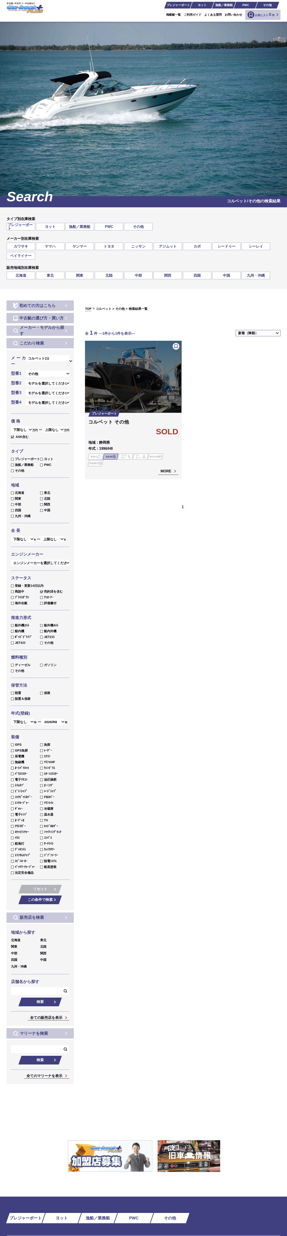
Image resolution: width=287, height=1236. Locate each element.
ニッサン (138, 246)
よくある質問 (213, 14)
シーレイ (256, 246)
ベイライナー (21, 256)
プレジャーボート (178, 5)
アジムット (168, 246)
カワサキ (21, 246)
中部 (138, 275)
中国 (226, 275)
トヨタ (109, 246)
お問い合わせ (233, 14)
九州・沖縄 (256, 275)
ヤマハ (50, 246)
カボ (197, 246)
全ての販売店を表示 (46, 1018)
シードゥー (226, 246)
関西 (167, 275)
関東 (79, 275)
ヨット (202, 5)
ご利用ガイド (192, 14)
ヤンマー (79, 246)
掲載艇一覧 (173, 14)
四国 (197, 275)
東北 (50, 275)
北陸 (109, 275)
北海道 (20, 275)
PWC (245, 5)
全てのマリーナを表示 (44, 1076)
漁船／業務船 (224, 5)
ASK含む (19, 437)
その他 (267, 5)
